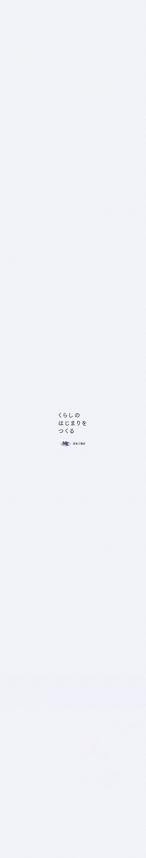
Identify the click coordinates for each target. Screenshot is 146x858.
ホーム (116, 287)
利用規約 (75, 650)
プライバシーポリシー (47, 610)
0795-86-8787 (27, 353)
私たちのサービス (15, 846)
